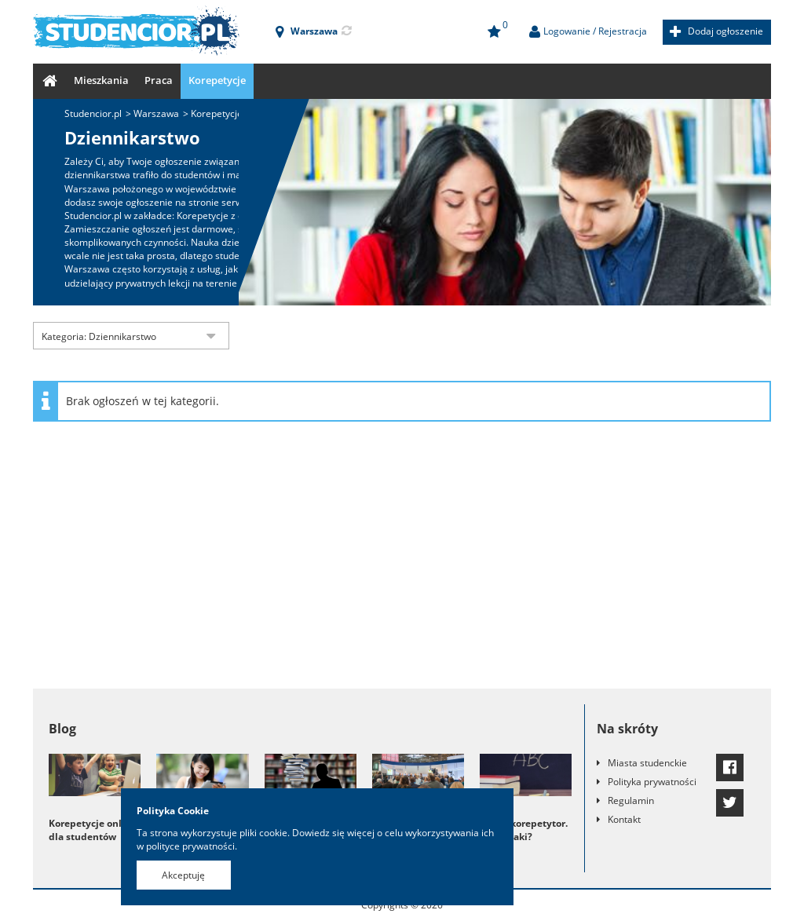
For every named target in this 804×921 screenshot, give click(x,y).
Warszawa (156, 113)
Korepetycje (217, 80)
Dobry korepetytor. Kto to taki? (524, 830)
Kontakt (624, 819)
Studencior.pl (93, 113)
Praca (158, 80)
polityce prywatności (190, 846)
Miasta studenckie (647, 762)
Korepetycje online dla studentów (93, 830)
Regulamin (631, 800)
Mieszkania (101, 80)
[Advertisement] (402, 563)
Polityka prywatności (652, 781)
